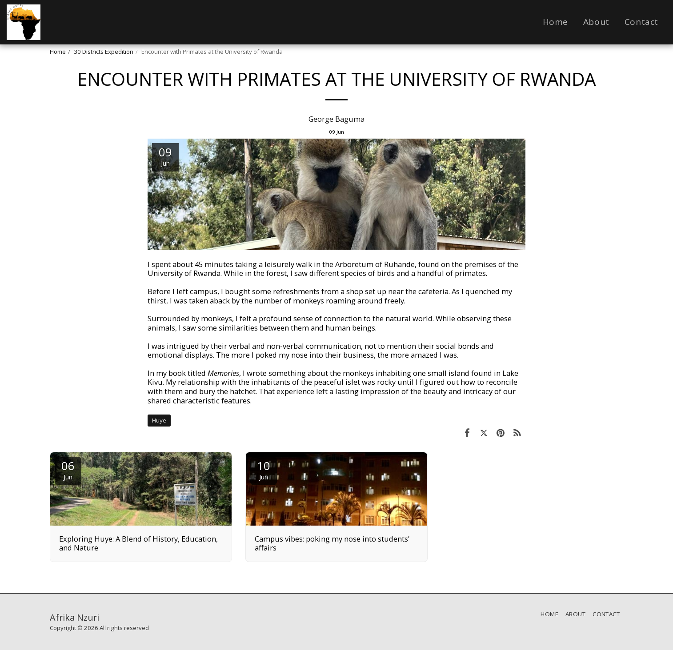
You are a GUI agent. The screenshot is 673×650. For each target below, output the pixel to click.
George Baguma (336, 119)
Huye (159, 420)
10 (263, 469)
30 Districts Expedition (103, 52)
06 (68, 469)
